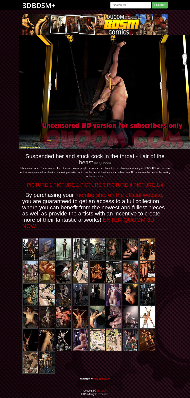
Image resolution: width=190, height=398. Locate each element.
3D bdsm (101, 390)
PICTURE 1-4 (148, 185)
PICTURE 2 (66, 185)
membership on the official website (118, 195)
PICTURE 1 (39, 185)
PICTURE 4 (119, 185)
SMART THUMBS (102, 379)
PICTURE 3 (93, 185)
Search (159, 5)
